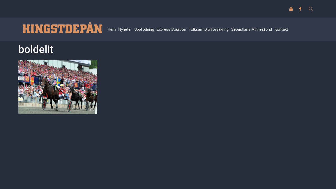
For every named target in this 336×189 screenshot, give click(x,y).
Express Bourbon (171, 29)
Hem (112, 29)
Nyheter (125, 29)
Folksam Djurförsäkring (209, 29)
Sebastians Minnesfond (251, 29)
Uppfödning (144, 29)
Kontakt (281, 29)
